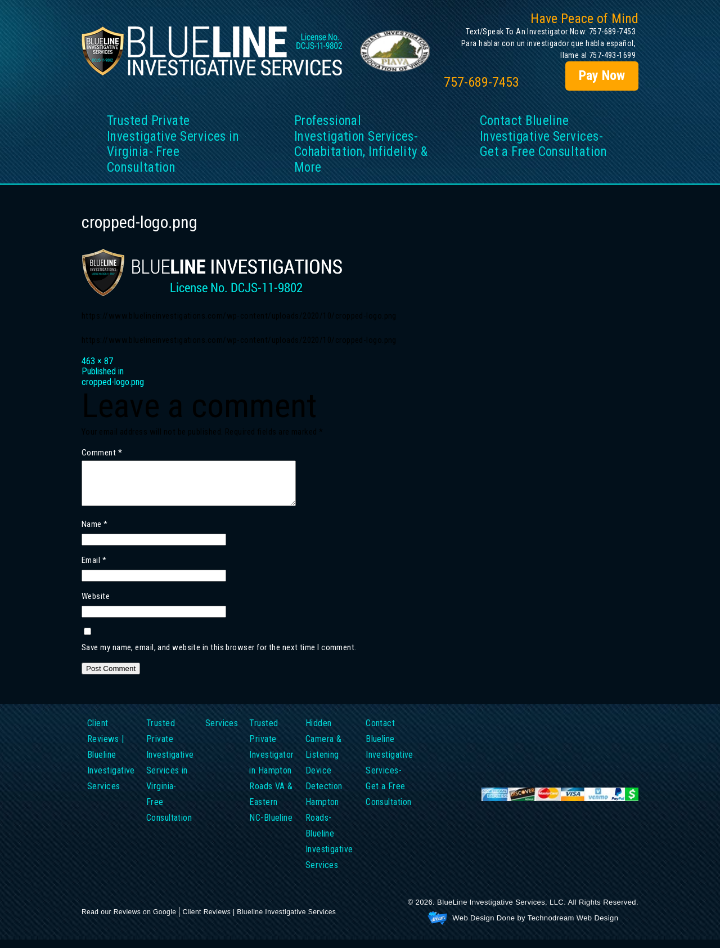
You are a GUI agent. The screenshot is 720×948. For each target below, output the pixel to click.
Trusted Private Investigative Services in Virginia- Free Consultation (173, 144)
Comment (102, 453)
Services (221, 731)
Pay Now (602, 75)
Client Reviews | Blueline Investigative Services (111, 763)
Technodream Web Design (573, 926)
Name (95, 533)
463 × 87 (97, 361)
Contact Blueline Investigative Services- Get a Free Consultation (543, 136)
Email (94, 569)
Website (96, 605)
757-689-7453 (481, 82)
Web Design (473, 926)
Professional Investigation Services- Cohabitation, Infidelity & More (361, 144)
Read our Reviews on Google (129, 920)
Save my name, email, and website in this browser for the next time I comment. (219, 656)
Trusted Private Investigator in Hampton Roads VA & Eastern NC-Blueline (271, 778)
